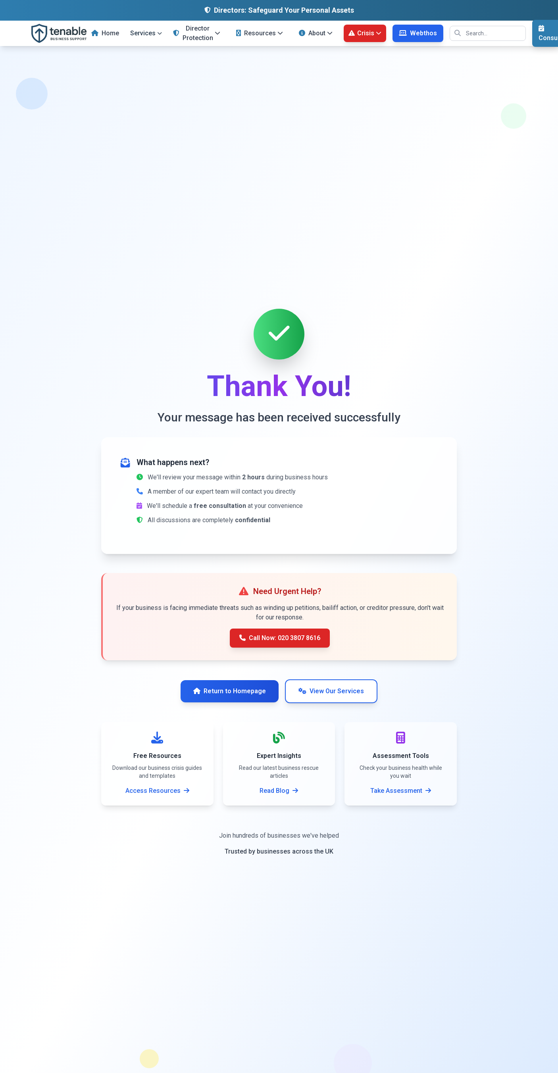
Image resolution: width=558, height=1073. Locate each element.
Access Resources (157, 790)
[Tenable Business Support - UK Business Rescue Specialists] (59, 33)
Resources (259, 33)
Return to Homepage (229, 691)
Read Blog (279, 790)
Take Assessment (400, 790)
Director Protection (196, 33)
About (316, 33)
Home (105, 33)
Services (146, 33)
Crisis (364, 33)
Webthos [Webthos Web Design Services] (418, 33)
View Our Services (331, 691)
